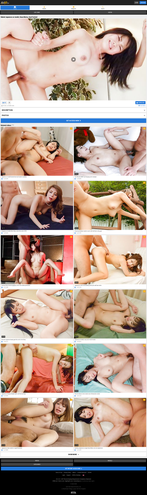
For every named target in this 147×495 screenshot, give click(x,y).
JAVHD (89, 472)
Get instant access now (73, 468)
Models (44, 8)
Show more (73, 454)
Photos (5, 115)
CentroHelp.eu (77, 481)
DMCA (74, 472)
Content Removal (81, 472)
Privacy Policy (67, 472)
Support (68, 475)
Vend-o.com (61, 481)
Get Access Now (73, 121)
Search (102, 8)
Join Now (143, 2)
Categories (73, 8)
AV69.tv (5, 2)
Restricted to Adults (73, 493)
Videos (15, 8)
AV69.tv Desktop (76, 475)
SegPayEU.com (69, 481)
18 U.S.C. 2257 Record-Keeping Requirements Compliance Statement (73, 479)
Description (7, 110)
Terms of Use (59, 472)
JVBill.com (55, 481)
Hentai (110, 12)
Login (136, 2)
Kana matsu (143, 105)
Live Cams (37, 12)
